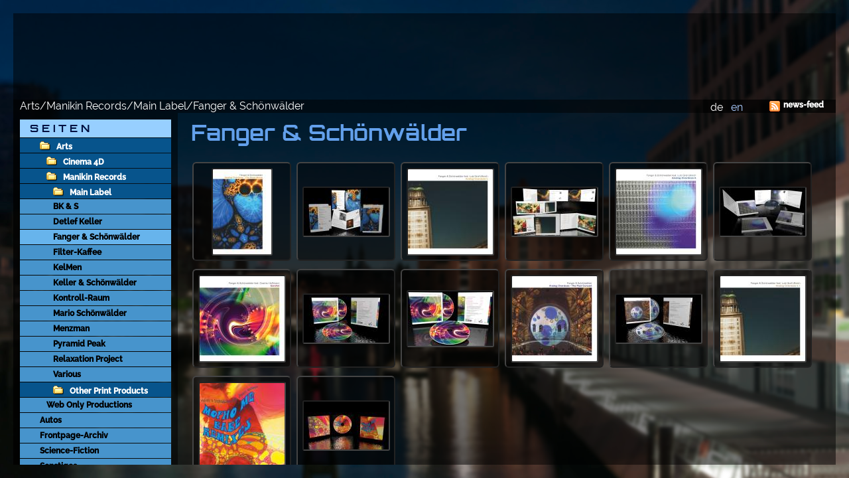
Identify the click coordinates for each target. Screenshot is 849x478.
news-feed (803, 105)
